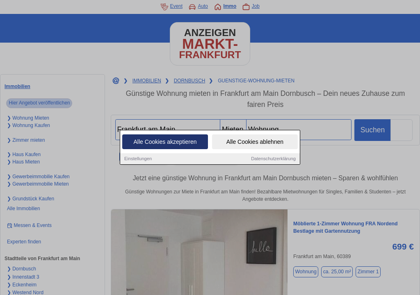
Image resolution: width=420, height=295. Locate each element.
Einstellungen (138, 159)
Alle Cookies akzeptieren (164, 142)
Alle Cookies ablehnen (254, 142)
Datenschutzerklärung (273, 159)
